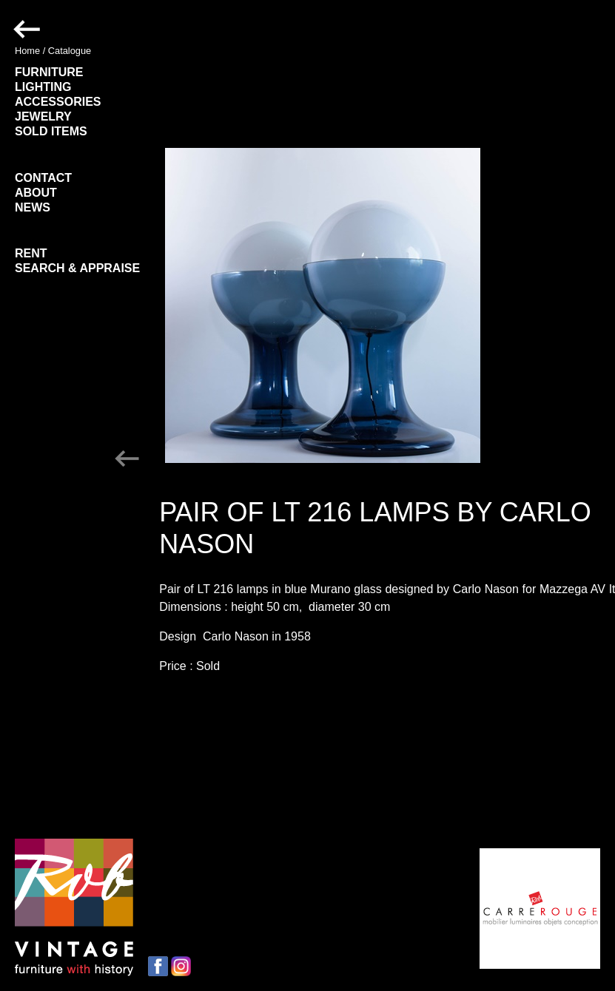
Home (27, 50)
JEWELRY (43, 116)
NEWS (32, 207)
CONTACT (43, 178)
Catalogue (69, 50)
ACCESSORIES (58, 101)
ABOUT (36, 192)
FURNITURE (49, 72)
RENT (31, 253)
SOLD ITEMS (51, 131)
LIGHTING (43, 87)
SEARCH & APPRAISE (77, 268)
